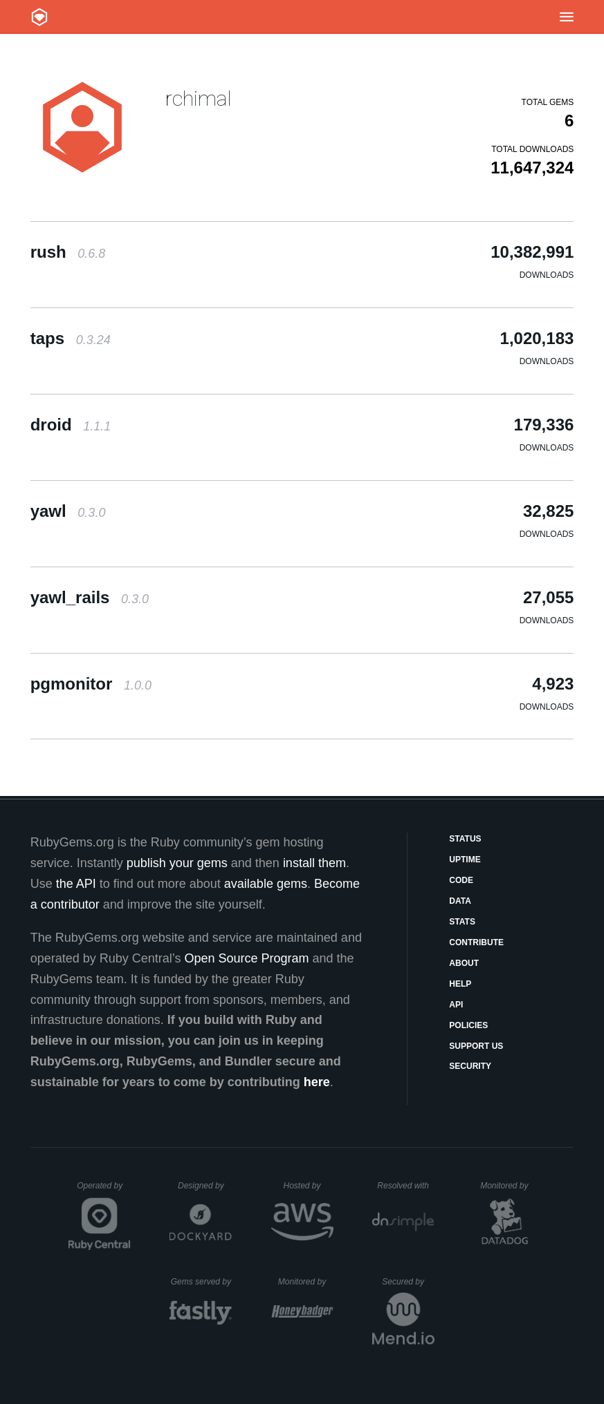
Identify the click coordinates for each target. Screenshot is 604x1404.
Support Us (476, 1046)
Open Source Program (246, 958)
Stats (462, 922)
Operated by (104, 1190)
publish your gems (177, 863)
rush (68, 252)
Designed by (205, 1185)
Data (460, 901)
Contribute (476, 942)
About (464, 963)
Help (460, 984)
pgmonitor (91, 683)
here (317, 1082)
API (456, 1004)
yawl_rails (89, 597)
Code (461, 880)
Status (465, 839)
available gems (265, 884)
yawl (68, 511)
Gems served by (201, 1282)
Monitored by (508, 1185)
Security (470, 1066)
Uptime (464, 859)
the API (76, 884)
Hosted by (308, 1185)
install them (314, 863)
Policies (468, 1025)
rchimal (198, 98)
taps (70, 338)
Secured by (408, 1282)
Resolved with (405, 1185)
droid (70, 424)
